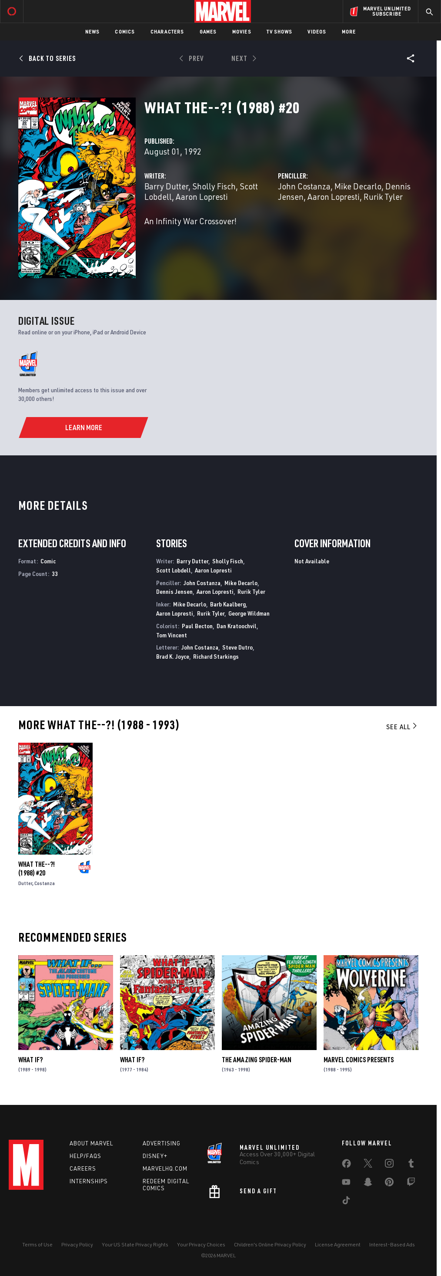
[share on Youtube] (346, 1183)
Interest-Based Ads (392, 1244)
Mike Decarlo (357, 186)
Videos (316, 31)
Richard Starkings (216, 656)
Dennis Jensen (174, 591)
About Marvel (91, 1143)
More (349, 31)
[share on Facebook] (346, 1165)
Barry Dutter (166, 186)
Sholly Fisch (214, 186)
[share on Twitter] (368, 1165)
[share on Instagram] (389, 1165)
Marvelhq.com (165, 1168)
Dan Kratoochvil (237, 626)
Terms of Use (37, 1244)
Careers (83, 1168)
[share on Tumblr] (411, 1165)
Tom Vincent (171, 635)
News (92, 31)
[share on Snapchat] (368, 1183)
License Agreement (338, 1244)
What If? (30, 1059)
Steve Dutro (237, 647)
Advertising (161, 1143)
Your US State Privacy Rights (135, 1244)
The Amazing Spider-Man (256, 1059)
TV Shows (279, 31)
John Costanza (304, 186)
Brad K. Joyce (172, 656)
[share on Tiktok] (346, 1202)
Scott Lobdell (173, 570)
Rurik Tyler (383, 197)
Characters (167, 31)
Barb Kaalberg (228, 604)
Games (208, 31)
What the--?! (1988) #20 (36, 868)
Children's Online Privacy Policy (270, 1244)
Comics (124, 31)
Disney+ (155, 1155)
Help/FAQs (85, 1155)
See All (402, 726)
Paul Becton (197, 626)
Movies (241, 31)
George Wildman (249, 613)
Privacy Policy (77, 1244)
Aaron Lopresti (202, 197)
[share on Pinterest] (389, 1183)
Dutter (25, 883)
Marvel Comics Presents (359, 1059)
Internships (89, 1181)
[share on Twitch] (411, 1183)
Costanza (44, 883)
